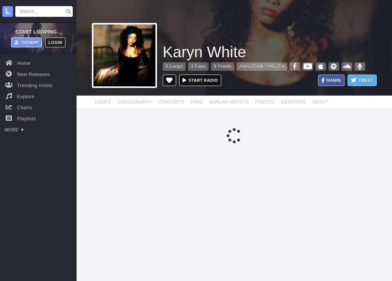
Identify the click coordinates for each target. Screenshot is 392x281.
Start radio (200, 80)
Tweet (362, 80)
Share (331, 80)
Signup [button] (27, 42)
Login (55, 42)
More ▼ (14, 130)
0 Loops (174, 66)
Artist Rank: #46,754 (261, 66)
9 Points (223, 66)
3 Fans (198, 66)
